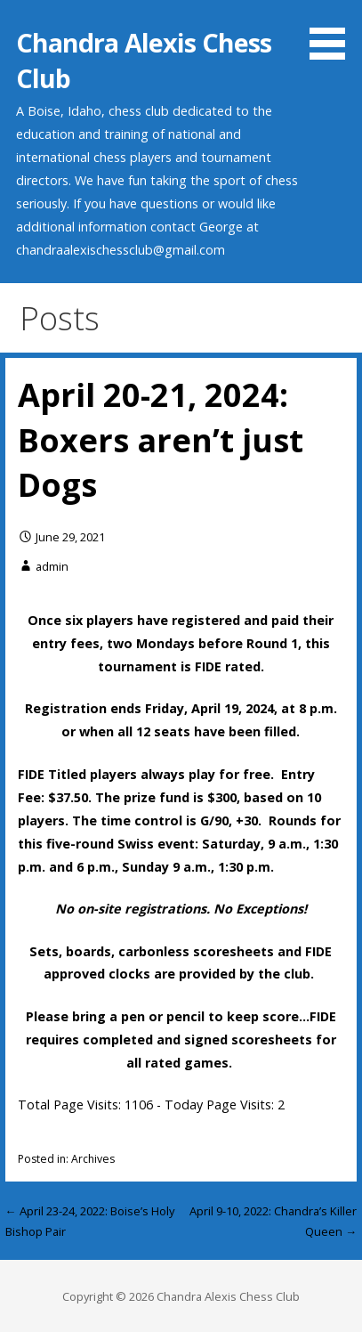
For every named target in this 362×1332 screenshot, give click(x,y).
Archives (93, 1158)
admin (52, 566)
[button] (333, 32)
